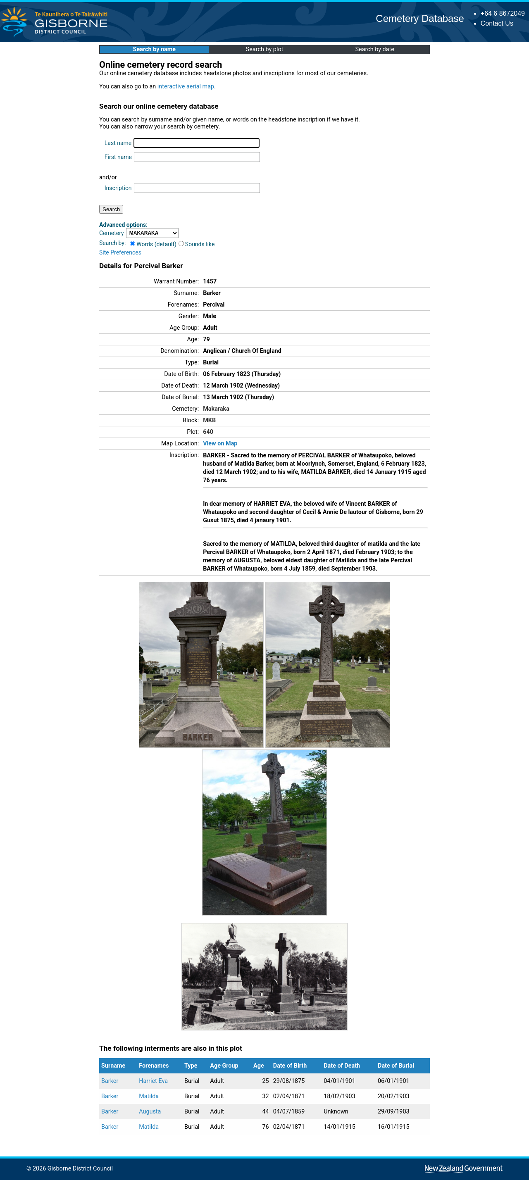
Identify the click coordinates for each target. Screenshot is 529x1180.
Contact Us (497, 23)
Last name (118, 143)
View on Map (220, 443)
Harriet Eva (153, 1081)
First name (118, 157)
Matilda (149, 1096)
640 (208, 431)
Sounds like (197, 244)
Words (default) (153, 244)
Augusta (150, 1111)
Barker (109, 1081)
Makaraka (216, 408)
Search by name (154, 49)
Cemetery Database (420, 18)
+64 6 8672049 (503, 13)
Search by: (112, 243)
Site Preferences (120, 252)
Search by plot (265, 49)
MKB (209, 420)
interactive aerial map (185, 86)
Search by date (374, 49)
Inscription (118, 188)
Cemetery (111, 233)
